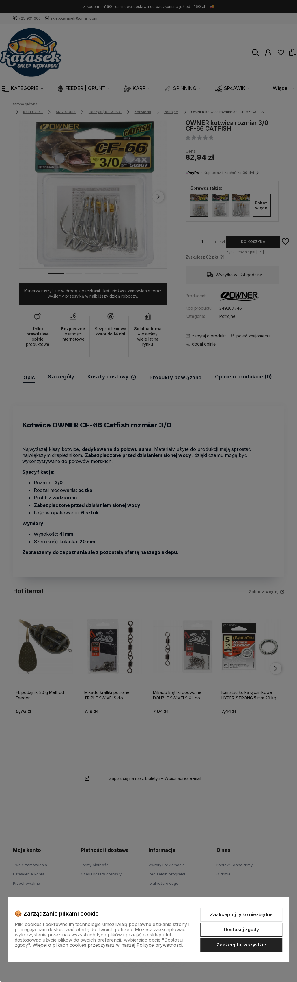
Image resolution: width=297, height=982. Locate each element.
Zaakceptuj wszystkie (241, 945)
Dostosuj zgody (241, 929)
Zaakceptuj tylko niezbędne (241, 914)
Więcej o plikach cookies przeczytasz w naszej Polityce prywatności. (108, 945)
